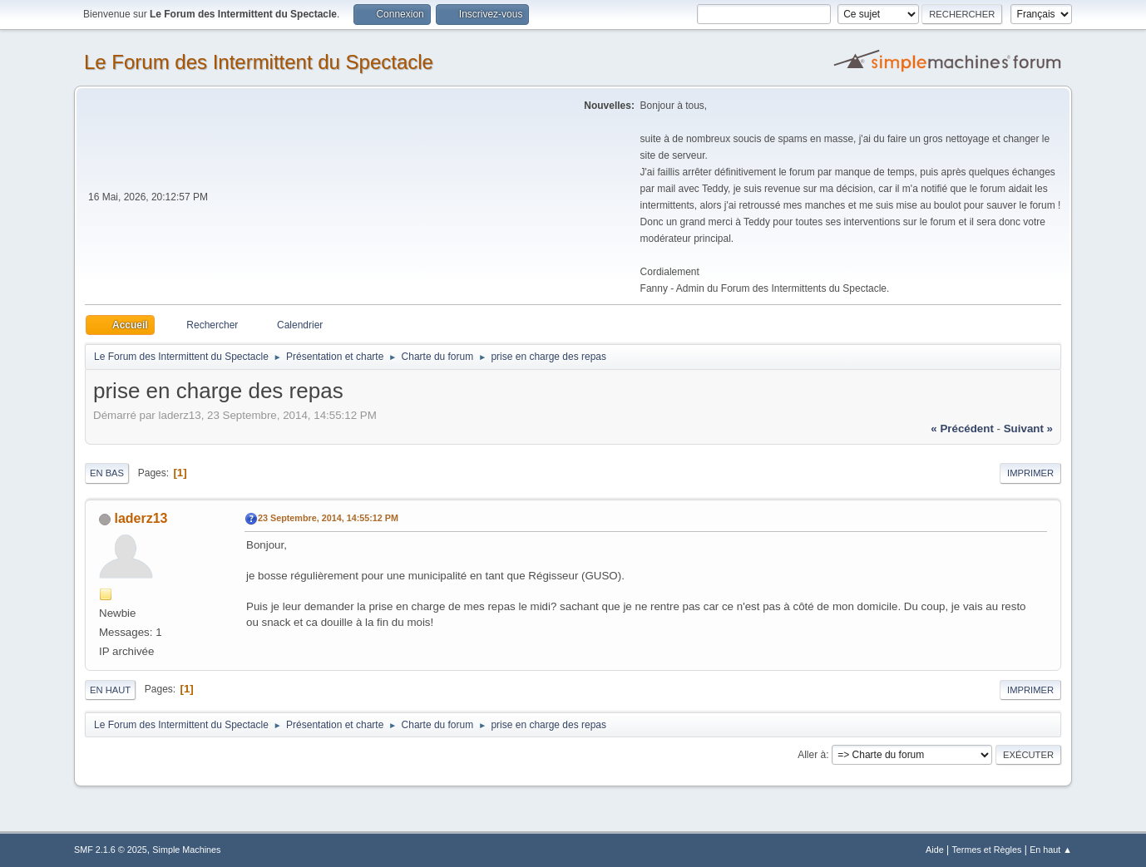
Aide (935, 850)
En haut (110, 690)
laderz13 (140, 518)
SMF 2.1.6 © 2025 (110, 850)
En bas (107, 473)
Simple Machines (186, 850)
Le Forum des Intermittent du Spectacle (258, 62)
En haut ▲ (1051, 850)
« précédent (962, 428)
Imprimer (1030, 473)
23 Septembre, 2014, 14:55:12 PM (328, 518)
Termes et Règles (986, 850)
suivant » (1028, 428)
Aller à (812, 755)
